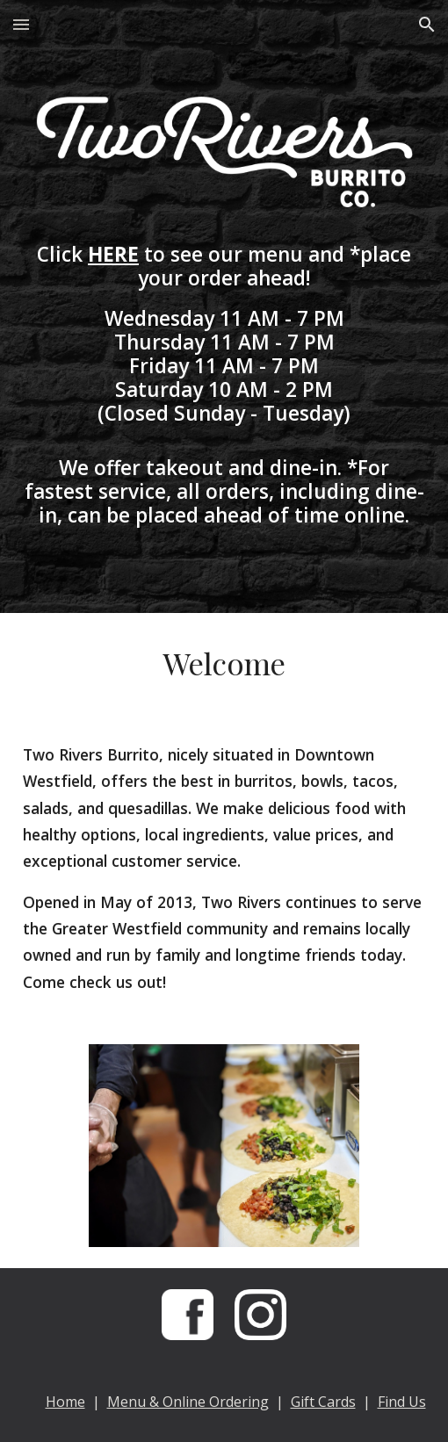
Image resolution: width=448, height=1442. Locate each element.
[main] (224, 384)
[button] (21, 24)
